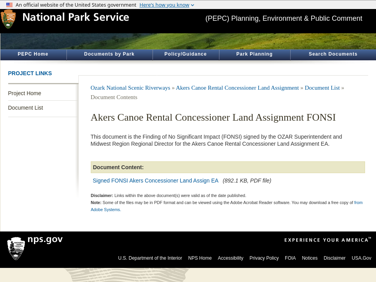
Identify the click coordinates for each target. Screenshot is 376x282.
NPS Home (200, 258)
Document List (25, 108)
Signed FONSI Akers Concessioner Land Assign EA (155, 180)
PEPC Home (33, 54)
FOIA (290, 258)
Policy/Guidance (185, 54)
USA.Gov (361, 258)
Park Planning (254, 54)
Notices (310, 258)
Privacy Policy (264, 258)
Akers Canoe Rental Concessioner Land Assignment (238, 88)
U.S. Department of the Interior (150, 258)
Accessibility (230, 258)
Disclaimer (334, 258)
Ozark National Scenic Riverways (131, 88)
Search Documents (333, 54)
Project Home (24, 93)
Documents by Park (109, 54)
